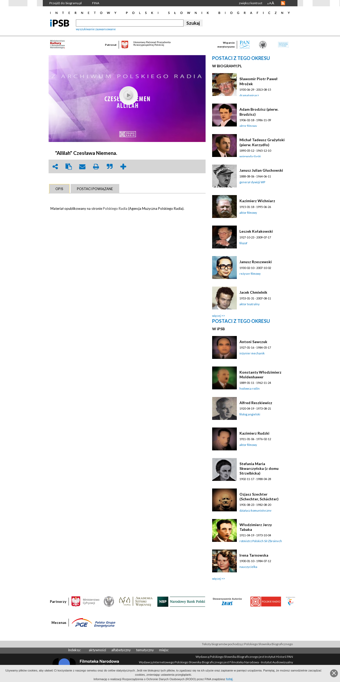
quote (109, 166)
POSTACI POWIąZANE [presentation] (95, 189)
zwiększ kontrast (250, 3)
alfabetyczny (121, 650)
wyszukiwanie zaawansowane (96, 29)
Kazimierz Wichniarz (257, 201)
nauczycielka (248, 566)
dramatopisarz (249, 95)
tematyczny (145, 650)
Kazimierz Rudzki (254, 433)
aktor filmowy (248, 126)
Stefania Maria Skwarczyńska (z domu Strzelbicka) (259, 468)
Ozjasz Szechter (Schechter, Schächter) (259, 496)
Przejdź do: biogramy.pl (65, 3)
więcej (216, 315)
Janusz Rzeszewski (255, 261)
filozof (243, 243)
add (123, 166)
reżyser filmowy (250, 273)
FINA (95, 3)
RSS (283, 3)
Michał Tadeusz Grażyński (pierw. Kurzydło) (262, 142)
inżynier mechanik (252, 353)
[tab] (59, 189)
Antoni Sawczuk (253, 341)
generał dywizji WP (252, 182)
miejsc (164, 650)
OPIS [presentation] (59, 189)
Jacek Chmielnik (253, 292)
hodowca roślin (249, 388)
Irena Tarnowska (253, 555)
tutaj (229, 679)
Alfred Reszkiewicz (255, 402)
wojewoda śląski (250, 156)
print (96, 166)
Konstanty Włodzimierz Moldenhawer (260, 374)
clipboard (68, 166)
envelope (82, 166)
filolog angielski (249, 414)
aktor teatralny (249, 304)
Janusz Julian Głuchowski (261, 170)
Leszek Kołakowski (256, 231)
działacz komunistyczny (255, 510)
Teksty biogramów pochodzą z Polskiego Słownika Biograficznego (247, 644)
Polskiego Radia (115, 208)
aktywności (97, 650)
